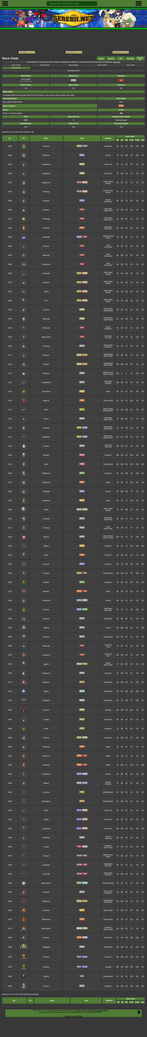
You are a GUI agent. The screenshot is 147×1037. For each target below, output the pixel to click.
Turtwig (46, 719)
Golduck (46, 201)
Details (101, 58)
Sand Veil (108, 164)
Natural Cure (108, 372)
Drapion (46, 856)
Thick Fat (108, 447)
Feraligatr (46, 491)
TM (121, 58)
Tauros (46, 419)
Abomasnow (46, 883)
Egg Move (130, 58)
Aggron (46, 664)
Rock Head (108, 272)
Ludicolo (46, 609)
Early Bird (108, 381)
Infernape (46, 765)
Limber (108, 327)
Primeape (46, 219)
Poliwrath (46, 237)
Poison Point (108, 182)
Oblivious (108, 347)
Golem (46, 292)
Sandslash (46, 173)
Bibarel (46, 783)
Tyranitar (46, 573)
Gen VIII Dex (45, 65)
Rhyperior (46, 901)
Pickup (108, 837)
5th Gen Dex (140, 58)
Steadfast (108, 846)
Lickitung (46, 346)
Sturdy (108, 274)
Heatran (46, 938)
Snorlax (46, 446)
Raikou (46, 546)
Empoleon (46, 774)
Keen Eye (108, 336)
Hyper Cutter (108, 409)
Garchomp (46, 829)
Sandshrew (46, 164)
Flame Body (108, 401)
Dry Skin (108, 866)
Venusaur (46, 146)
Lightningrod (108, 310)
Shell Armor (108, 429)
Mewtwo (46, 455)
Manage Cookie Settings (98, 1010)
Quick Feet (108, 519)
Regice (46, 691)
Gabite (46, 819)
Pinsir (46, 410)
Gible (46, 810)
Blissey (46, 537)
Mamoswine (46, 928)
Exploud (46, 637)
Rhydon (46, 364)
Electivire (46, 910)
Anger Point (108, 211)
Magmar (46, 401)
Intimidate (108, 227)
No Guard (108, 247)
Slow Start (108, 947)
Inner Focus (108, 847)
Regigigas (46, 947)
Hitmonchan (46, 337)
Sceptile (46, 582)
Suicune (46, 564)
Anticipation (108, 864)
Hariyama (46, 655)
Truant (108, 628)
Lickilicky (46, 892)
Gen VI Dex (102, 65)
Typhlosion (46, 482)
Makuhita (46, 646)
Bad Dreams (108, 976)
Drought (108, 710)
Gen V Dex (131, 65)
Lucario (46, 847)
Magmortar (46, 919)
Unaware (108, 784)
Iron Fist (108, 338)
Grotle (46, 729)
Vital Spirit (108, 209)
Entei (46, 555)
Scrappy (108, 383)
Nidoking (46, 192)
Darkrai (46, 976)
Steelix (46, 510)
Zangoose (46, 673)
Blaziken (46, 591)
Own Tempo (108, 345)
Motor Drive (108, 910)
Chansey (46, 373)
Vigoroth (46, 619)
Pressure (108, 455)
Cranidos (46, 792)
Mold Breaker (108, 410)
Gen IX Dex (16, 65)
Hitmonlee (46, 328)
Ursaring (46, 528)
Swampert (46, 600)
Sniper (108, 857)
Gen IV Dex (16, 68)
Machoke (46, 255)
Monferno (46, 756)
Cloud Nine (108, 201)
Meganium (46, 473)
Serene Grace (108, 374)
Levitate (108, 967)
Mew (46, 464)
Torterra (46, 738)
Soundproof (108, 637)
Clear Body (108, 682)
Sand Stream (108, 573)
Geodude (46, 273)
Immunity (108, 445)
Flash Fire (108, 229)
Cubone (46, 310)
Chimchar (46, 747)
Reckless (108, 329)
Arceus (46, 986)
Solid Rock (108, 902)
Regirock (46, 682)
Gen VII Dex (73, 65)
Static (108, 391)
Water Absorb (108, 236)
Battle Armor (108, 438)
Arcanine (46, 228)
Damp (108, 200)
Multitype (108, 986)
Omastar (46, 428)
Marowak (46, 319)
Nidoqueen (46, 182)
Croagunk (46, 865)
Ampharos (46, 500)
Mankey (46, 210)
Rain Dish (108, 610)
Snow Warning (108, 883)
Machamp (46, 264)
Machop (46, 246)
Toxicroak (46, 874)
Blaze (108, 482)
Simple (108, 782)
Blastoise (46, 155)
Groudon (46, 710)
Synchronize (108, 464)
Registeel (46, 700)
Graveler (46, 282)
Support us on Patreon (73, 1016)
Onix (46, 301)
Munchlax (46, 838)
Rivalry (108, 183)
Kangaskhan (46, 382)
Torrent (108, 155)
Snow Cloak (108, 929)
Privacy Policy (81, 1010)
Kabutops (46, 437)
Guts (108, 245)
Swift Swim (108, 427)
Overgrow (108, 146)
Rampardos (46, 801)
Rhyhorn (46, 355)
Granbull (46, 519)
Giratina (46, 957)
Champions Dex (73, 71)
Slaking (46, 628)
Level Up (111, 58)
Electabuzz (46, 391)
